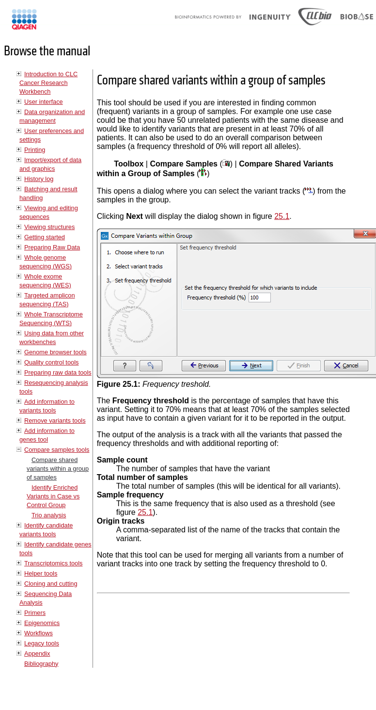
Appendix (37, 653)
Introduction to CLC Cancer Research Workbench (48, 82)
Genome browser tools (55, 352)
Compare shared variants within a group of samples (58, 468)
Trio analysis (48, 515)
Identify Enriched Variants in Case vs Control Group (53, 496)
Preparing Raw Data (52, 247)
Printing (34, 149)
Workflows (38, 633)
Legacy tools (41, 643)
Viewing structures (49, 227)
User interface (43, 101)
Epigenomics (42, 623)
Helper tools (40, 573)
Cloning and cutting (51, 583)
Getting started (44, 237)
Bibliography (41, 663)
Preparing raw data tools (58, 372)
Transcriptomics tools (53, 563)
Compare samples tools (56, 449)
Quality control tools (51, 362)
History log (38, 178)
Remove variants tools (55, 420)
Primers (35, 612)
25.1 (281, 216)
